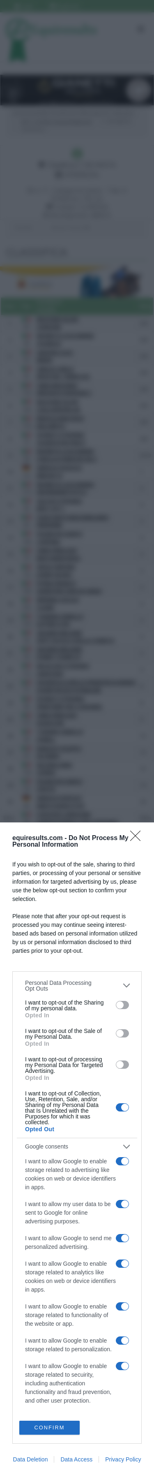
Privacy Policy (123, 1459)
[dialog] (77, 1148)
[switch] (122, 1004)
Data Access (76, 1459)
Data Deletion (30, 1459)
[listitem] (77, 985)
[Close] (138, 838)
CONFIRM (49, 1427)
